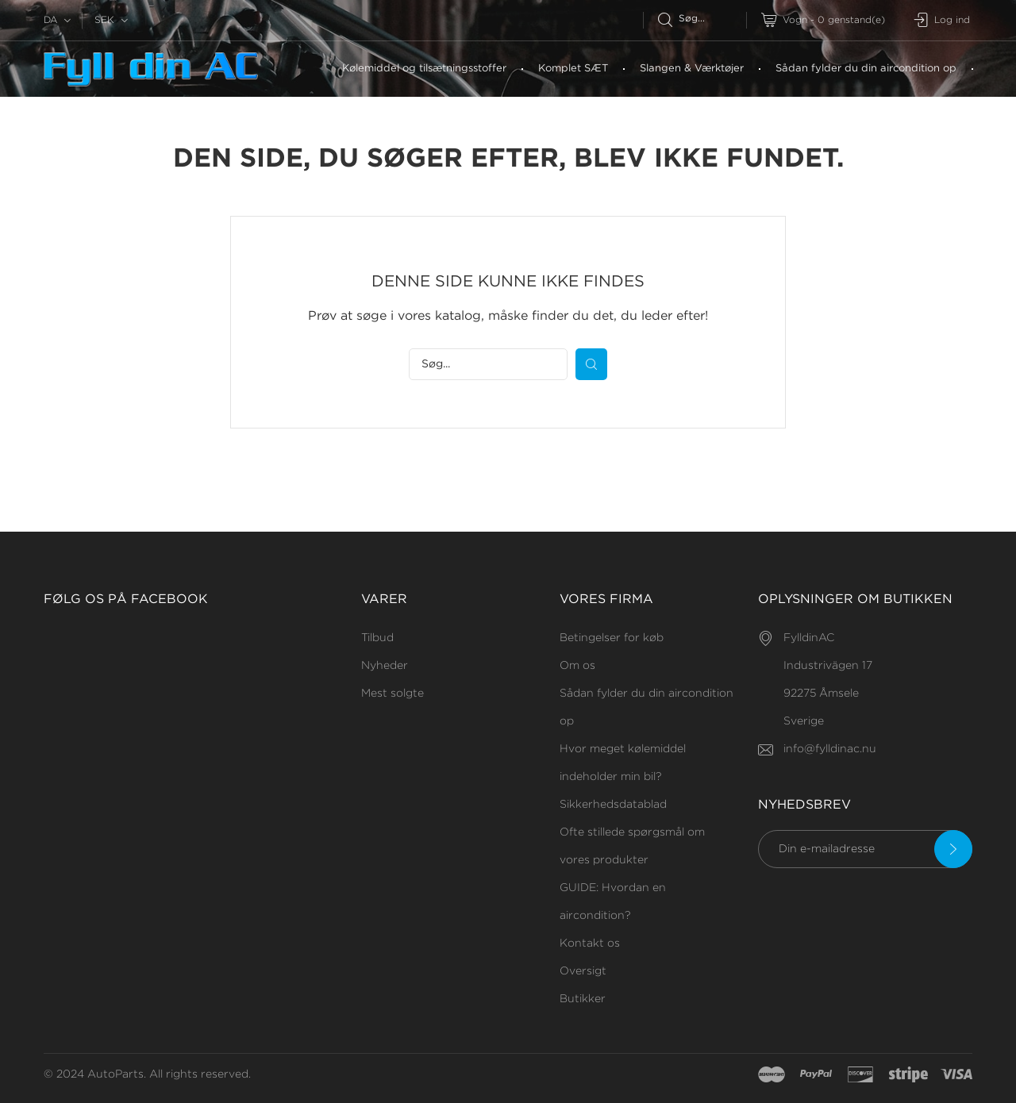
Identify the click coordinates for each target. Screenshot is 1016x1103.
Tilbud (377, 638)
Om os (577, 666)
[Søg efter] (702, 19)
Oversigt (583, 971)
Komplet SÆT (573, 68)
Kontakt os (590, 943)
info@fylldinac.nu (829, 749)
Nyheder (384, 666)
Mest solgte (392, 693)
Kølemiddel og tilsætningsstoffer (424, 68)
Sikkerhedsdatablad (613, 804)
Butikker (583, 999)
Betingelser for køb (612, 638)
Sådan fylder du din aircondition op (865, 68)
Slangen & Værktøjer (692, 68)
